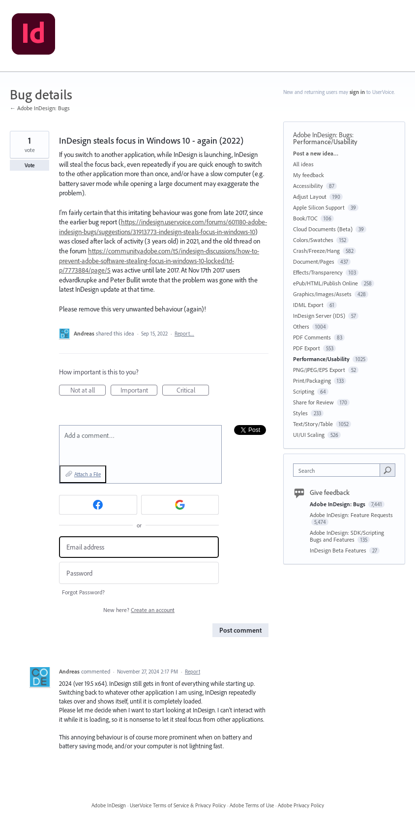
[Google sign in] (180, 505)
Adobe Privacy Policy (301, 805)
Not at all (88, 391)
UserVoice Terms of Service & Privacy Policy (178, 805)
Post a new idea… (315, 153)
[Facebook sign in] (98, 505)
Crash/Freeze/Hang (316, 250)
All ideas (303, 164)
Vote (30, 165)
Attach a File (87, 474)
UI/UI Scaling (309, 434)
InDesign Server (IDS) (319, 315)
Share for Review (313, 402)
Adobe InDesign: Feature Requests (351, 515)
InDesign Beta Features (339, 550)
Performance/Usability (325, 141)
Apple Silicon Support (319, 207)
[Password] (139, 573)
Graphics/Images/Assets (322, 294)
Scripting (303, 391)
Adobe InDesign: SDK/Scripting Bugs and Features (347, 536)
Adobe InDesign (108, 805)
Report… (184, 333)
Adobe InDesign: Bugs (322, 134)
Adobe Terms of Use (252, 805)
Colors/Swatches (313, 240)
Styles (300, 413)
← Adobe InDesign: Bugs (40, 108)
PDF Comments (312, 337)
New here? (139, 609)
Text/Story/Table (313, 424)
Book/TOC (305, 218)
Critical (193, 391)
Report (192, 671)
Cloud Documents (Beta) (323, 229)
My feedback (308, 175)
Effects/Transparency (318, 272)
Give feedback (330, 492)
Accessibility (308, 185)
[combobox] (338, 470)
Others (301, 326)
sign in (357, 92)
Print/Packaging (312, 380)
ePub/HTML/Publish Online (325, 283)
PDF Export (306, 348)
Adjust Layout (309, 196)
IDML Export (308, 304)
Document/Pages (313, 261)
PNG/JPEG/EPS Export (319, 369)
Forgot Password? (83, 592)
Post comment (240, 630)
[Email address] (139, 547)
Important (139, 391)
